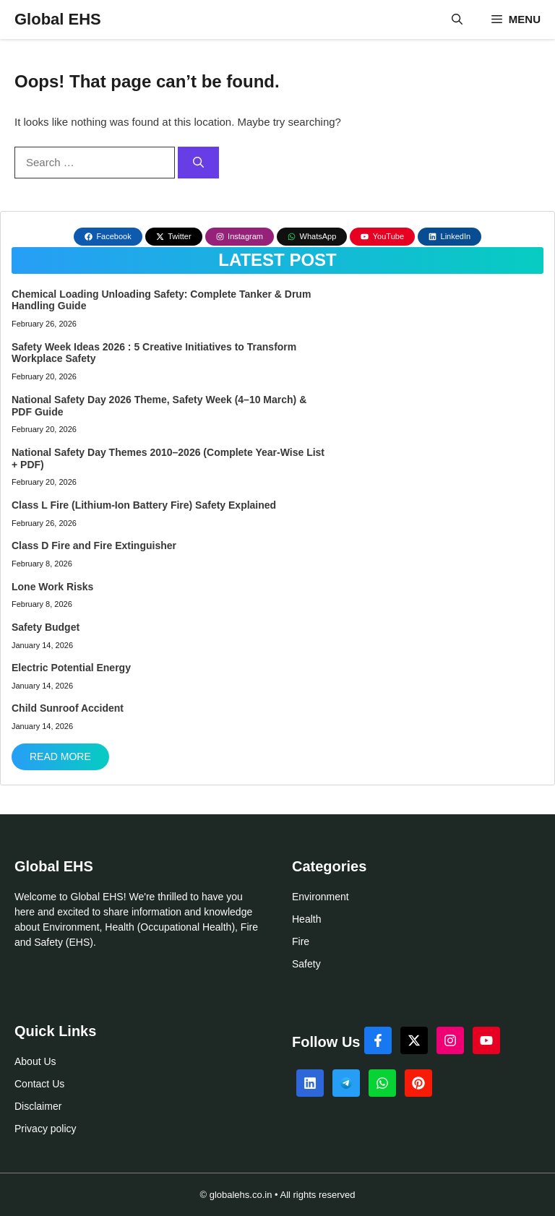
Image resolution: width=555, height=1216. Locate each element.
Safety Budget (45, 627)
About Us (35, 1061)
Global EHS (57, 19)
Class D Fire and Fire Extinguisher (94, 545)
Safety (306, 964)
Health (306, 919)
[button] (457, 19)
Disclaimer (37, 1106)
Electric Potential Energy (71, 667)
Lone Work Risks (52, 586)
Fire (300, 941)
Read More (60, 756)
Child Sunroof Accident (68, 708)
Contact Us (39, 1084)
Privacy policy (45, 1128)
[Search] (198, 163)
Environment (320, 896)
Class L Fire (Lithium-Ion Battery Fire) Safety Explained (144, 505)
